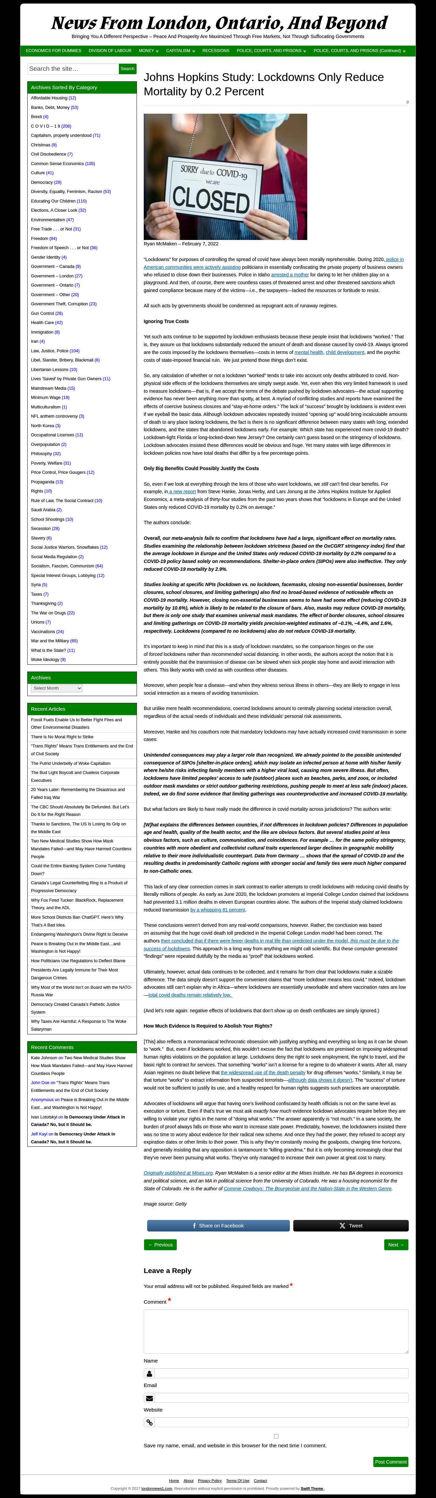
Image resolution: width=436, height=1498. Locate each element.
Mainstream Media (48, 388)
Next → (396, 1244)
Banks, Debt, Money (50, 107)
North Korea (42, 425)
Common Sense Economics (57, 163)
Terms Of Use (237, 1481)
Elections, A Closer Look (54, 210)
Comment (157, 1302)
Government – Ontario (52, 285)
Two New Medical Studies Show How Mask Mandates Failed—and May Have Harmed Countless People (81, 849)
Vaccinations (43, 631)
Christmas (40, 145)
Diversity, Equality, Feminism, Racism (66, 191)
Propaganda (42, 482)
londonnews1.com (156, 1488)
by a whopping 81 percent (217, 910)
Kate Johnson (44, 1058)
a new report (182, 491)
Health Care (42, 322)
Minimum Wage (46, 397)
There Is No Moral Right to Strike (62, 737)
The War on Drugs (48, 613)
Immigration (42, 332)
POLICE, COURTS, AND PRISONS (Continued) (357, 50)
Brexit (36, 116)
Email (150, 1385)
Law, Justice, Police (49, 351)
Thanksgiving (43, 603)
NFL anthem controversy (54, 416)
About (188, 1481)
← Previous (160, 1244)
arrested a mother (290, 274)
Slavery (38, 538)
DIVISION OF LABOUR (110, 50)
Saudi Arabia (43, 510)
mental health (309, 352)
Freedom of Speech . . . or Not (60, 247)
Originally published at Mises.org (178, 1173)
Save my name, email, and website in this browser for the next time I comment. (235, 1445)
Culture (38, 173)
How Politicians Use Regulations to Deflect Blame (78, 961)
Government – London (52, 276)
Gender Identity (45, 257)
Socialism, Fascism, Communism (62, 566)
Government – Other (50, 294)
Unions (37, 622)
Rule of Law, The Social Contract (62, 500)
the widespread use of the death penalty (263, 1072)
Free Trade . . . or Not (51, 229)
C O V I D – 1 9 (45, 126)
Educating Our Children (53, 201)
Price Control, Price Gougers (58, 472)
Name (151, 1361)
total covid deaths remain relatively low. (191, 995)
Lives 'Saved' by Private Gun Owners (66, 378)
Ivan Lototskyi (44, 1117)
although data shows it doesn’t (320, 1080)
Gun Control (42, 313)
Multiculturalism (46, 407)
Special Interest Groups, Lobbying (63, 575)
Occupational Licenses (52, 435)
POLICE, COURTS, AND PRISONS (269, 50)
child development (345, 352)
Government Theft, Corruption (59, 304)
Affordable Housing (49, 98)
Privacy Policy (210, 1481)
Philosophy (41, 453)
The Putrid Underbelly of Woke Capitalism (71, 763)
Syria (36, 584)
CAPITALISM (178, 50)
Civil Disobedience (48, 154)
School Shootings (47, 519)
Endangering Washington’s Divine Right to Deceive (79, 934)
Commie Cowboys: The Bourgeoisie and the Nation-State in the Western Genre (307, 1188)
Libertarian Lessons (49, 369)
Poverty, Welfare (46, 463)
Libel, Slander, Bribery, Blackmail (62, 360)
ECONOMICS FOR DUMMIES (53, 50)
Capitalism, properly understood (61, 135)
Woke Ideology (45, 659)
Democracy (42, 182)
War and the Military (50, 641)
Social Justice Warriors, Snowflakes (65, 547)
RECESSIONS (216, 50)
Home (174, 1481)
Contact (260, 1481)
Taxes (36, 594)
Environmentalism (48, 220)
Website (153, 1410)
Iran (34, 341)
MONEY (146, 50)
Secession (41, 528)
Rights (37, 491)
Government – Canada (52, 266)
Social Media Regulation (54, 556)
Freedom (39, 238)
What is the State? (48, 650)
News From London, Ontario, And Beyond (218, 23)
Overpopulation (45, 444)
